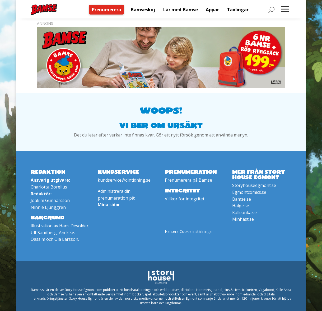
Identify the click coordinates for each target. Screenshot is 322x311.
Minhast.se (243, 219)
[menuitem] (108, 10)
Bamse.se (241, 199)
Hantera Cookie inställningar (189, 231)
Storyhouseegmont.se (254, 185)
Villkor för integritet (184, 199)
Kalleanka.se (244, 212)
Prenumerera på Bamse (188, 180)
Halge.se (240, 206)
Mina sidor (109, 205)
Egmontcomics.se (249, 192)
